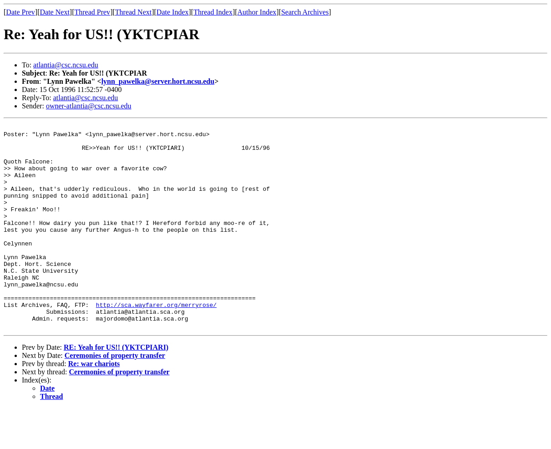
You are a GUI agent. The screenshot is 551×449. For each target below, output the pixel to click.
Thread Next (133, 12)
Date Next (55, 12)
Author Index (257, 12)
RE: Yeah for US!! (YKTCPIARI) (116, 388)
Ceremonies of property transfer (115, 396)
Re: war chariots (94, 404)
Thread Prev (92, 12)
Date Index (173, 12)
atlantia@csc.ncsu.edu (65, 65)
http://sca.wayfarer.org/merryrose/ (156, 341)
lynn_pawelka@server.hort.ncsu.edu (158, 81)
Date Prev (20, 12)
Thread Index (213, 12)
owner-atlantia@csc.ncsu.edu (88, 106)
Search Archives (305, 12)
